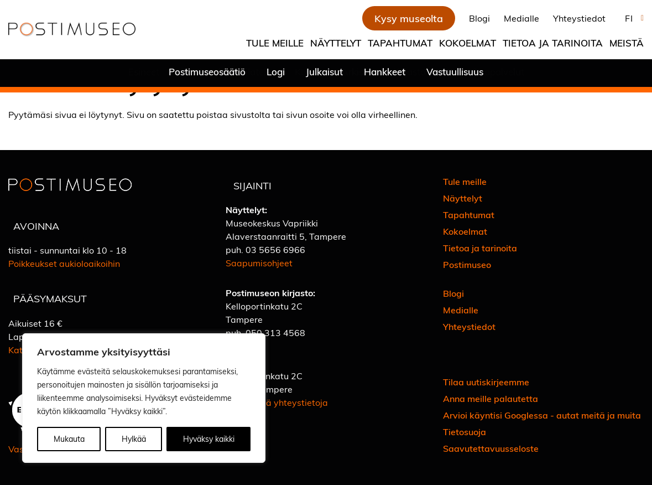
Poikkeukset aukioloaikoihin (64, 263)
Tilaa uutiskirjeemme (486, 382)
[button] (631, 18)
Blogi (479, 18)
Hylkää (134, 439)
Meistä (626, 42)
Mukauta (69, 439)
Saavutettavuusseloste (491, 448)
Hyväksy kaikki (208, 439)
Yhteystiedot (579, 18)
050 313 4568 (275, 332)
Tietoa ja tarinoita (553, 42)
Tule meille (275, 42)
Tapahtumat (400, 42)
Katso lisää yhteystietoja (277, 402)
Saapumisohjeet (259, 263)
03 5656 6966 (275, 249)
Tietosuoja (464, 431)
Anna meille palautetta (490, 398)
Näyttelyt (335, 42)
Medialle (521, 18)
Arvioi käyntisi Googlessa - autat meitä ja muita (542, 415)
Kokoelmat (467, 42)
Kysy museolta (408, 18)
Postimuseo (467, 264)
